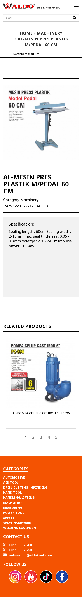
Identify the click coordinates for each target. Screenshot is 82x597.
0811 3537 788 (20, 545)
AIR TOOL (11, 482)
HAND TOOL (12, 492)
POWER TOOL (13, 512)
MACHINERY (12, 502)
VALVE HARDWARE (17, 523)
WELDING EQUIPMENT (20, 528)
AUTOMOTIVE (14, 477)
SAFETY (8, 517)
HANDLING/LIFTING (19, 497)
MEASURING (12, 507)
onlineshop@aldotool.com (30, 555)
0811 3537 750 (20, 550)
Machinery (49, 33)
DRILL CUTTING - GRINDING (25, 487)
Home (26, 33)
